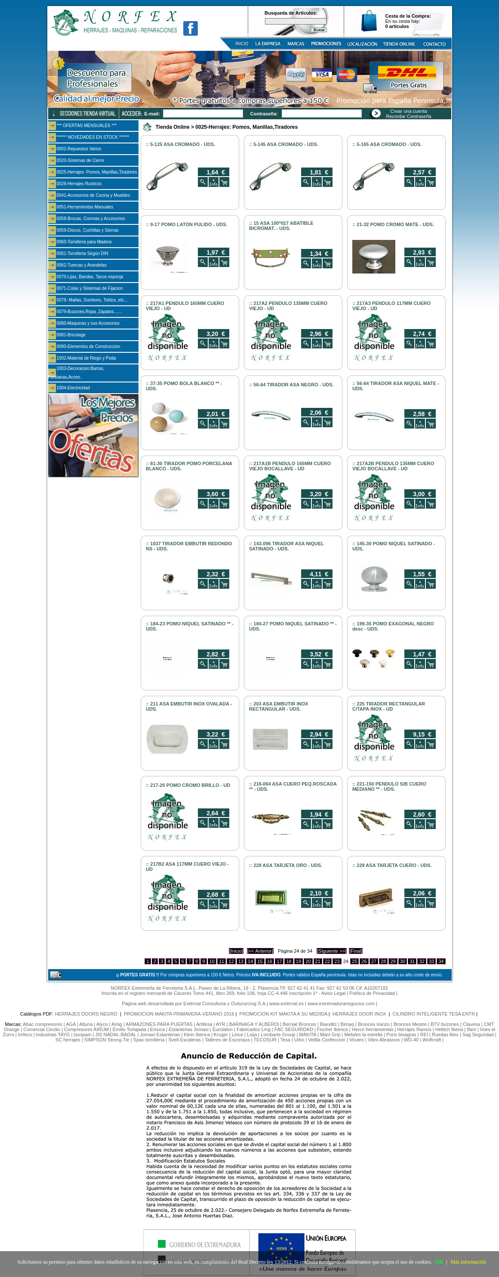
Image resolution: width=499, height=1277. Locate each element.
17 (279, 961)
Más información (468, 1262)
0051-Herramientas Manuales (85, 207)
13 (241, 961)
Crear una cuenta (409, 111)
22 (327, 961)
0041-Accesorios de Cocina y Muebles (93, 195)
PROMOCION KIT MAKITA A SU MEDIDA (283, 1013)
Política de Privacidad (372, 993)
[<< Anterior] (260, 951)
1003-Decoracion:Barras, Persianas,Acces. (76, 372)
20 (308, 961)
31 (412, 961)
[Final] (355, 951)
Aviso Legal (333, 993)
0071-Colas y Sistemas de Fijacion (90, 288)
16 (270, 961)
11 (221, 961)
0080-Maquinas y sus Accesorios (88, 323)
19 (298, 961)
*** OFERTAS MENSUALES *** (87, 125)
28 (383, 961)
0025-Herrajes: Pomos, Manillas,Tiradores (97, 172)
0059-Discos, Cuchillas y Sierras (88, 230)
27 (374, 961)
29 (393, 961)
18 (289, 961)
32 (421, 961)
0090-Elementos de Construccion (88, 346)
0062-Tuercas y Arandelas (82, 265)
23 (337, 961)
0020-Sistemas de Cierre (81, 160)
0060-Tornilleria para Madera (84, 241)
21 (318, 961)
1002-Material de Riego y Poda (86, 358)
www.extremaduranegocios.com (341, 1003)
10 (212, 961)
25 (354, 961)
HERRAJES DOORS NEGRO (87, 1013)
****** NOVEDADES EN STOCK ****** (93, 137)
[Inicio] (236, 951)
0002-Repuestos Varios (79, 148)
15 (260, 961)
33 (431, 961)
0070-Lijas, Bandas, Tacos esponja (90, 276)
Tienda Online (173, 127)
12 (231, 961)
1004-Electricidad (73, 387)
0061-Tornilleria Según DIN (82, 253)
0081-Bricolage (71, 334)
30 (403, 961)
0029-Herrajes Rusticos (79, 183)
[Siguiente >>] (331, 951)
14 (250, 961)
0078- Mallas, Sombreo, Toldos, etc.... (93, 300)
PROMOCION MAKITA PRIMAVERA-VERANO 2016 (179, 1013)
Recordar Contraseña (408, 116)
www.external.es (286, 1003)
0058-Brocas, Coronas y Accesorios (91, 218)
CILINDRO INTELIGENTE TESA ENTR (434, 1013)
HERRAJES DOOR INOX (360, 1013)
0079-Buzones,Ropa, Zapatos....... (89, 311)
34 (441, 961)
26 (364, 961)
